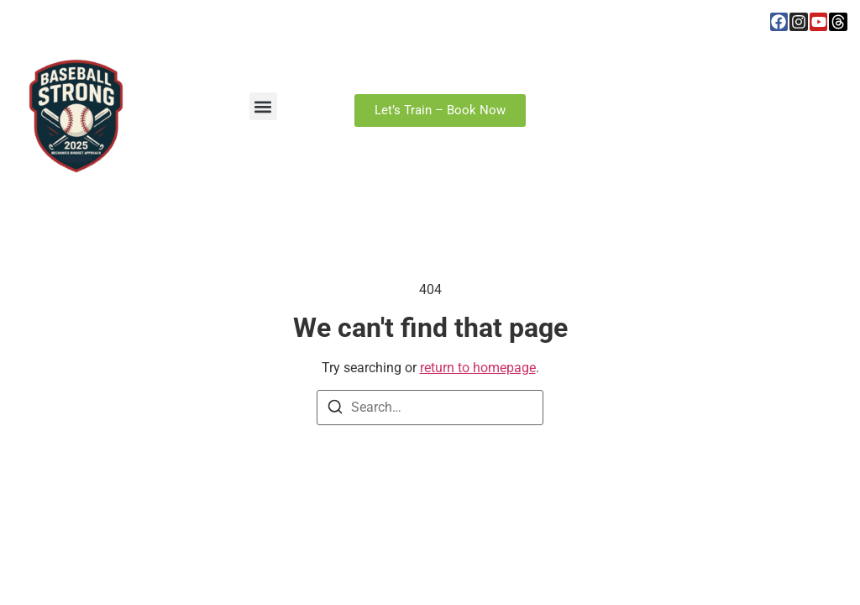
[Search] (335, 410)
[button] (263, 106)
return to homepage (478, 368)
